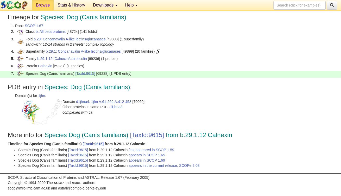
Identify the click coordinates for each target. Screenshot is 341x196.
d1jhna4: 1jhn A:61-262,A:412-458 (103, 102)
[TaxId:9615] (85, 73)
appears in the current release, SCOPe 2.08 (164, 165)
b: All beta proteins (51, 31)
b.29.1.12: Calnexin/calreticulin (62, 59)
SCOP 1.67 (34, 26)
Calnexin (45, 66)
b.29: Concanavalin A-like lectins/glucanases (69, 39)
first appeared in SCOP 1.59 (151, 150)
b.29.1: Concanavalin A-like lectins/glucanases (83, 51)
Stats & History (71, 5)
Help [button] (131, 5)
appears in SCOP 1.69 (147, 160)
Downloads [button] (105, 5)
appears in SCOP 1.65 (147, 155)
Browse (43, 5)
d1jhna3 (116, 107)
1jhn (41, 96)
